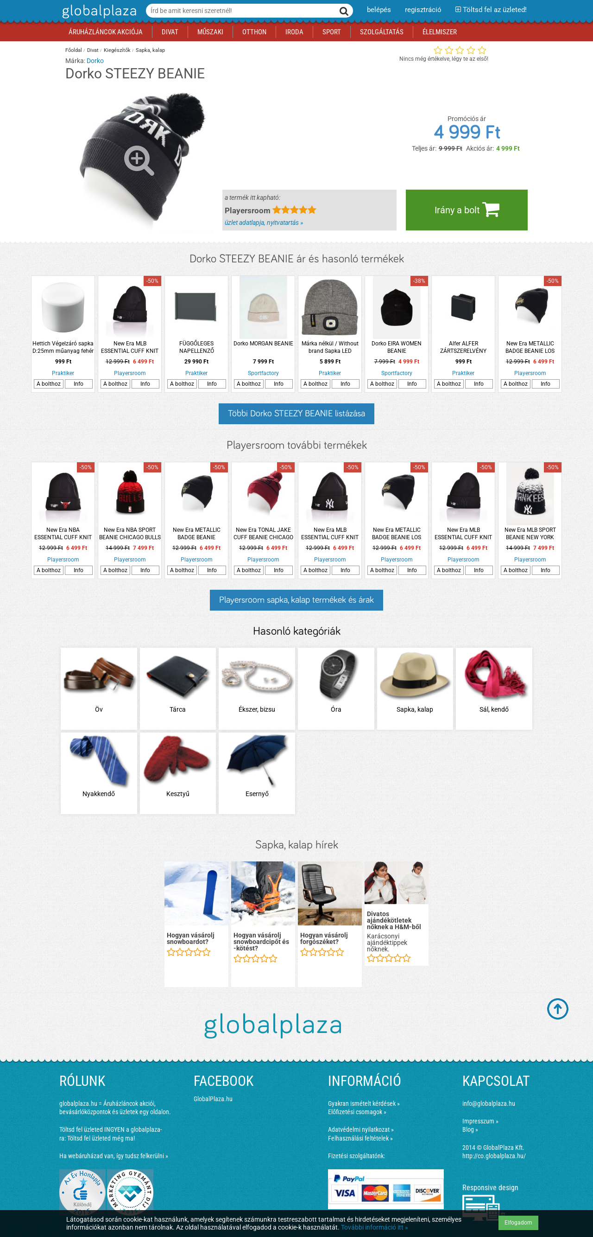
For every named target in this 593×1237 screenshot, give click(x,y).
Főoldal (73, 50)
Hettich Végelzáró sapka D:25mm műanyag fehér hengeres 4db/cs (63, 347)
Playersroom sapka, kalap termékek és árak (296, 600)
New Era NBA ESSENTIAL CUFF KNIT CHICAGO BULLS (63, 534)
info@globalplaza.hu (488, 1103)
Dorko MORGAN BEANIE (263, 343)
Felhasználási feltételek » (360, 1138)
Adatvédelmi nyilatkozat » (361, 1129)
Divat (93, 50)
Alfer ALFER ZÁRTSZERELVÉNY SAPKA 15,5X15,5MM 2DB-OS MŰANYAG (463, 347)
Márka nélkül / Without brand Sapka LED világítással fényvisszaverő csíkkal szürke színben (330, 347)
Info (78, 384)
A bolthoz (49, 384)
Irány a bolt (467, 209)
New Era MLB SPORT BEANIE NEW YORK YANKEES (530, 534)
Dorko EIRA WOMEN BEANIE (397, 347)
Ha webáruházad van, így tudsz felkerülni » (113, 1156)
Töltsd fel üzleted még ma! (101, 1138)
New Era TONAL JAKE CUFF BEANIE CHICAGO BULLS (263, 534)
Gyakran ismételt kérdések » (364, 1103)
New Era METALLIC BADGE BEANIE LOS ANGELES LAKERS (530, 347)
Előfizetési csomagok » (357, 1112)
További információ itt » (374, 1227)
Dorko (95, 60)
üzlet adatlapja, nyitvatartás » (264, 222)
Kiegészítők (117, 50)
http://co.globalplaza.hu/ (494, 1156)
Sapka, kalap (150, 50)
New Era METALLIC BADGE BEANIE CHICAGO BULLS (197, 534)
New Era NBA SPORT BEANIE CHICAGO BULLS (130, 534)
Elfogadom (518, 1222)
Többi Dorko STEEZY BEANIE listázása (296, 413)
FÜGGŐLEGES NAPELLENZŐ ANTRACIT (196, 347)
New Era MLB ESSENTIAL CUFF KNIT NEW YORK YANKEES (129, 347)
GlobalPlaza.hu (213, 1099)
